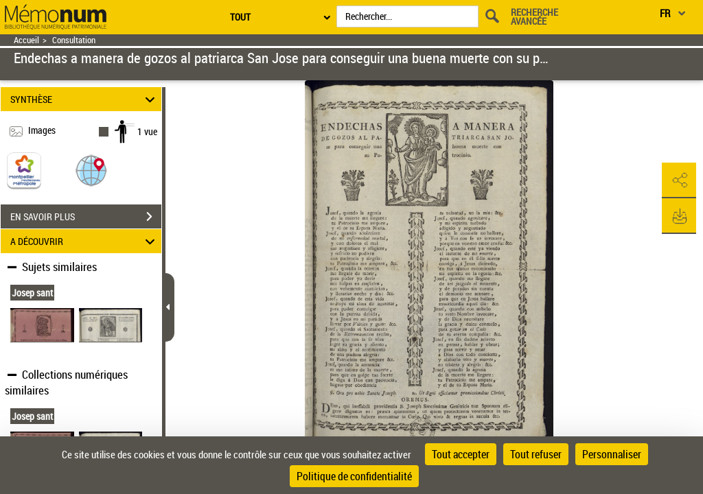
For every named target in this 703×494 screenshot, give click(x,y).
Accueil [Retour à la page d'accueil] (26, 40)
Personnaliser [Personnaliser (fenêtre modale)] (611, 454)
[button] (91, 169)
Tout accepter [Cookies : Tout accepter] (460, 454)
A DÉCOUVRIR (84, 241)
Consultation (73, 40)
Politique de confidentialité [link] (354, 476)
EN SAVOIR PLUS (85, 216)
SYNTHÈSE (84, 99)
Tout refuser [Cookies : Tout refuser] (536, 454)
